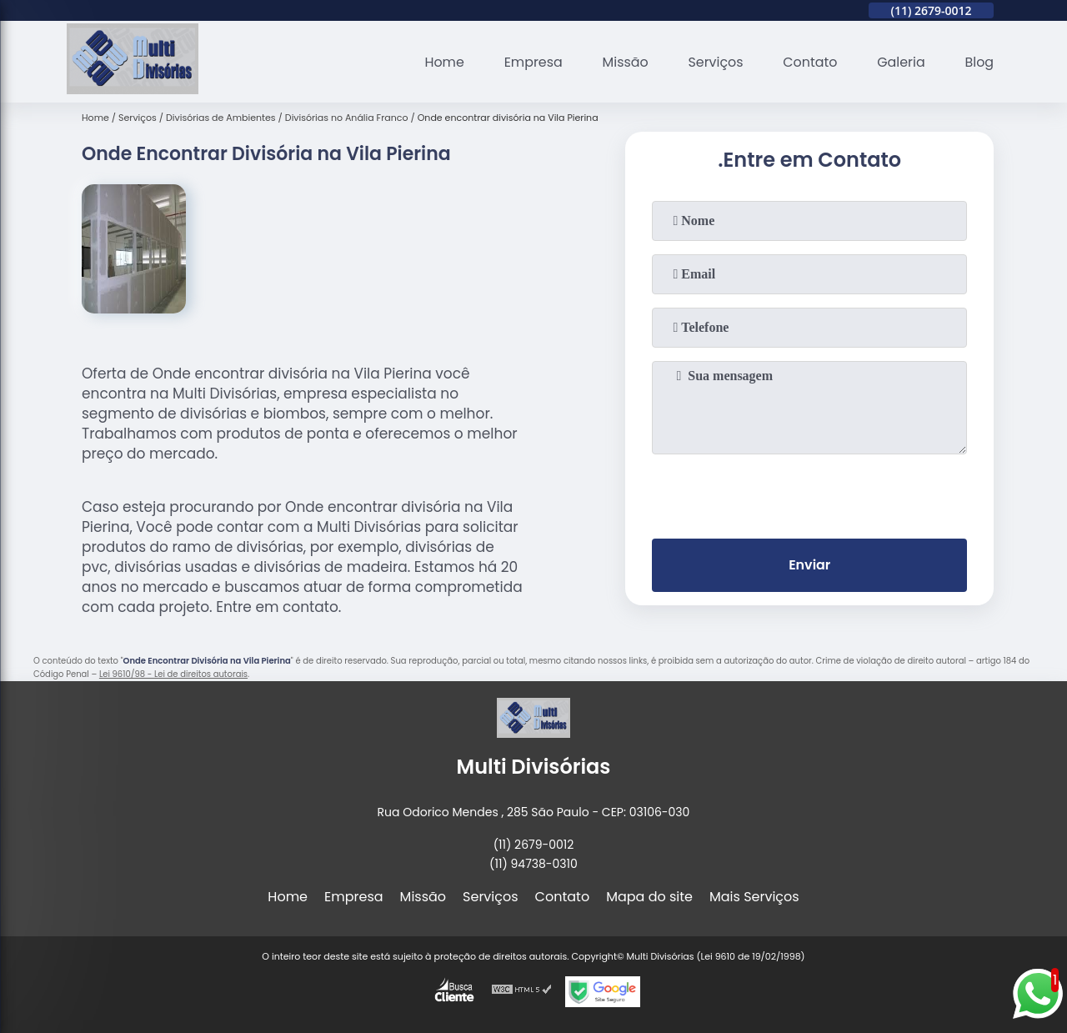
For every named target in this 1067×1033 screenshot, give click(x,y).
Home (442, 62)
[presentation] (809, 492)
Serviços (714, 62)
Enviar (809, 565)
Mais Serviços (754, 896)
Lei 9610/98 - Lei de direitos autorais (173, 674)
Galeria (900, 62)
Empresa (530, 62)
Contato (809, 62)
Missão (623, 62)
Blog (979, 62)
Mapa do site (649, 896)
